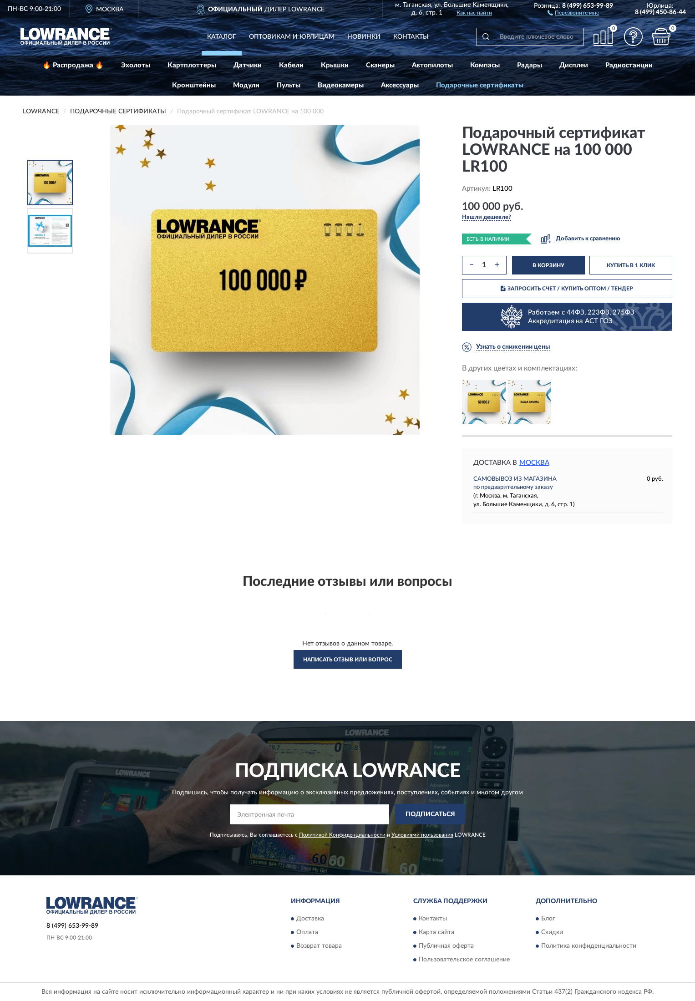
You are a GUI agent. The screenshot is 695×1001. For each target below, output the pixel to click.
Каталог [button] (221, 37)
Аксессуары (400, 85)
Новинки (363, 37)
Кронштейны (194, 85)
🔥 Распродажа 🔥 (73, 65)
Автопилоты (432, 65)
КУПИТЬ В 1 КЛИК (631, 265)
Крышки (335, 65)
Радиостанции (629, 65)
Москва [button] (534, 462)
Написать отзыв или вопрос (347, 659)
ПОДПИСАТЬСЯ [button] (430, 814)
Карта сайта (436, 933)
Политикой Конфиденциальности (342, 835)
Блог (548, 919)
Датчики (247, 65)
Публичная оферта (446, 946)
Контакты (411, 37)
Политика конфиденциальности (588, 946)
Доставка (310, 919)
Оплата (307, 933)
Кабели (291, 65)
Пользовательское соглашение (464, 960)
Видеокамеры (341, 85)
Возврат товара (319, 946)
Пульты (288, 85)
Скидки (552, 933)
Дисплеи (573, 65)
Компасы (485, 65)
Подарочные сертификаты (479, 85)
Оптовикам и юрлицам (292, 37)
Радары (529, 65)
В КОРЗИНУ (548, 265)
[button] (573, 12)
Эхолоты (135, 65)
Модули (246, 85)
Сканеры (380, 65)
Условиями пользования (422, 835)
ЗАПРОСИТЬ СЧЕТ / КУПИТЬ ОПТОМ (567, 288)
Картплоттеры (191, 65)
